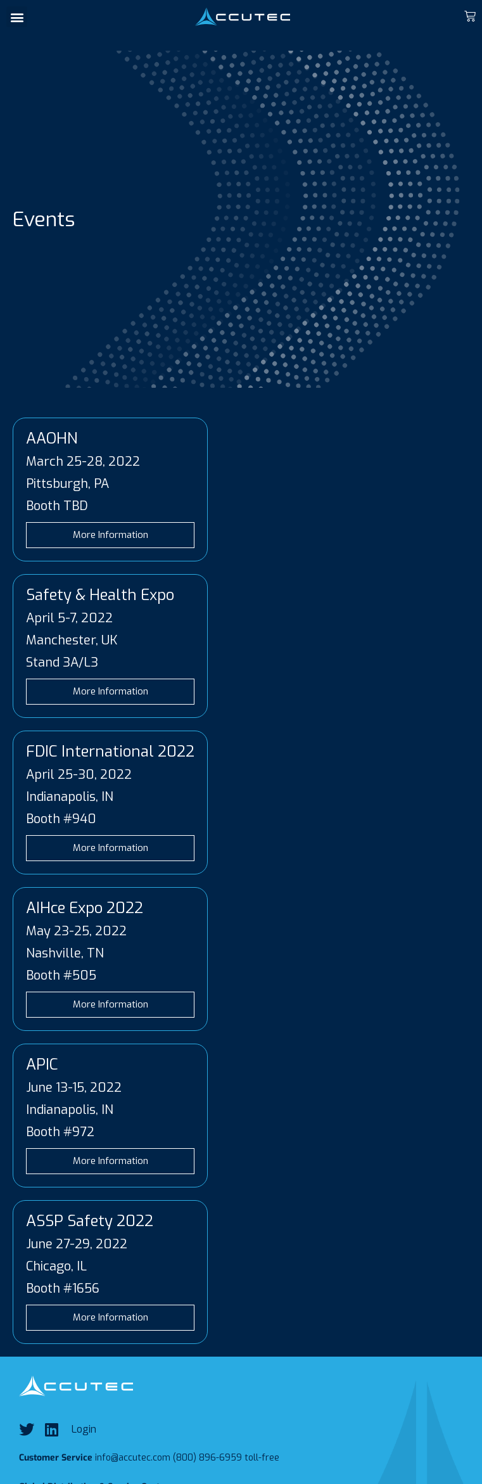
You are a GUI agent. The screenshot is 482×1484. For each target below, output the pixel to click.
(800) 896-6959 (207, 1458)
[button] (16, 16)
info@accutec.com (132, 1458)
